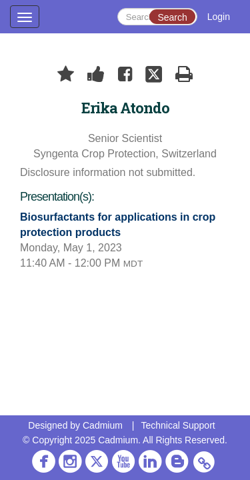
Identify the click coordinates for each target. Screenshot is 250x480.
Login (218, 16)
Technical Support (178, 425)
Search (172, 17)
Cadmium (103, 425)
